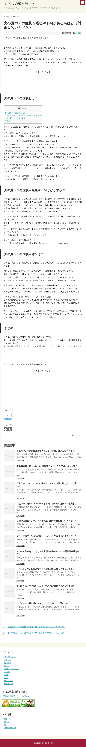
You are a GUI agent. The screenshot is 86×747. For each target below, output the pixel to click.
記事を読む (21, 460)
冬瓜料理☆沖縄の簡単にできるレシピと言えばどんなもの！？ (46, 451)
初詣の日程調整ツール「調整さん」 (17, 696)
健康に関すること (11, 669)
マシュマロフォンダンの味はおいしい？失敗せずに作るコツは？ (47, 536)
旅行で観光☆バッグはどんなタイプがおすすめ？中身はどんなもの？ (33, 633)
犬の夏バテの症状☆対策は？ (17, 118)
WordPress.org (10, 728)
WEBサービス (10, 657)
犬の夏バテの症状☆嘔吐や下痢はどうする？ (23, 116)
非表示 (25, 108)
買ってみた (8, 681)
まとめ (8, 121)
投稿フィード (9, 722)
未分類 (78, 33)
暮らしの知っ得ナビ (20, 3)
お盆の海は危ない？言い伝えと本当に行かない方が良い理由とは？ (48, 503)
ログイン (7, 719)
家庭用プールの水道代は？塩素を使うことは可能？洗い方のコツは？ (33, 627)
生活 (6, 675)
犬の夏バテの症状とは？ (15, 113)
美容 (6, 678)
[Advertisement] (43, 81)
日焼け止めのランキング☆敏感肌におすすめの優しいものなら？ (47, 521)
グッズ (7, 666)
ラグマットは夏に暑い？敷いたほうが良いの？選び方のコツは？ (47, 603)
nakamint (77, 435)
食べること (8, 684)
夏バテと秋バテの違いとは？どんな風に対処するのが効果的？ (46, 586)
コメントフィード (11, 725)
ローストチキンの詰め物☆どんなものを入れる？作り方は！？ (46, 569)
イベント (7, 660)
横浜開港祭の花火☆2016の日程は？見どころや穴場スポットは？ (47, 466)
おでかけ (7, 663)
